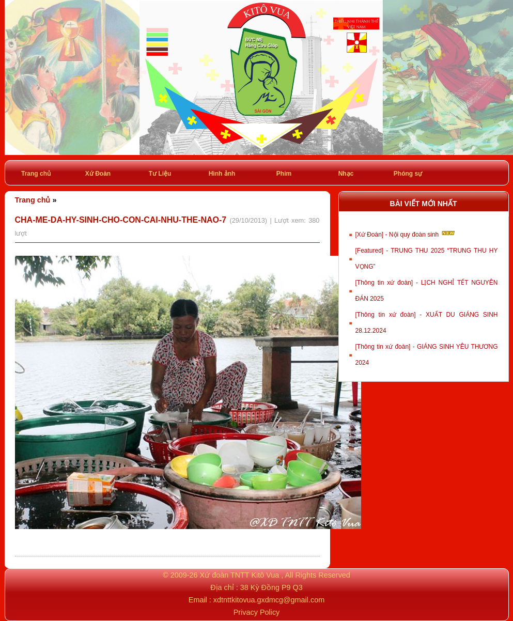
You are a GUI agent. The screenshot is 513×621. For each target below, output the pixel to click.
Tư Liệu (160, 173)
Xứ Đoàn (98, 173)
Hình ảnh (222, 173)
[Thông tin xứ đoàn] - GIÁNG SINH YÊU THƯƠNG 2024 (426, 354)
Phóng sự (408, 173)
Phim (283, 173)
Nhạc (346, 173)
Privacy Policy (257, 612)
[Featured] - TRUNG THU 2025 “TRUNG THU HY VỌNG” (426, 258)
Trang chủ (36, 173)
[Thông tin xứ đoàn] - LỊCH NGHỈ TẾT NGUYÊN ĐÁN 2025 (426, 290)
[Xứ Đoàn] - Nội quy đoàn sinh (405, 233)
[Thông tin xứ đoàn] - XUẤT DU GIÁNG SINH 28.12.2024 (426, 322)
